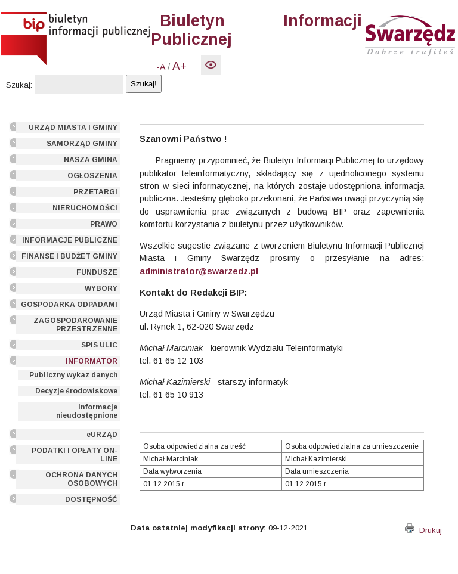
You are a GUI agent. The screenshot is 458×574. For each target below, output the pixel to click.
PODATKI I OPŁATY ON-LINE (74, 454)
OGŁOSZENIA (92, 176)
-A (161, 67)
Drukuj (423, 530)
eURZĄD (101, 434)
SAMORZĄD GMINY (82, 143)
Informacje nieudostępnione (86, 411)
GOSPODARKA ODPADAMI (69, 304)
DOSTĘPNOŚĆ (91, 499)
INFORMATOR (91, 361)
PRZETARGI (95, 192)
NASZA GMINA (90, 160)
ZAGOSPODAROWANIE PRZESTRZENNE (75, 325)
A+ (179, 66)
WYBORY (101, 288)
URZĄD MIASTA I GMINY (73, 127)
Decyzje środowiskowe (76, 391)
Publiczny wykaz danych (73, 375)
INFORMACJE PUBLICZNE (69, 240)
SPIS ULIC (99, 345)
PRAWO (103, 224)
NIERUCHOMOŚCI (84, 208)
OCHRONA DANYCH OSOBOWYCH (81, 479)
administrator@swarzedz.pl (199, 271)
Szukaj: (19, 84)
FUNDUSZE (96, 272)
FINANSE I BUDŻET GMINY (69, 256)
